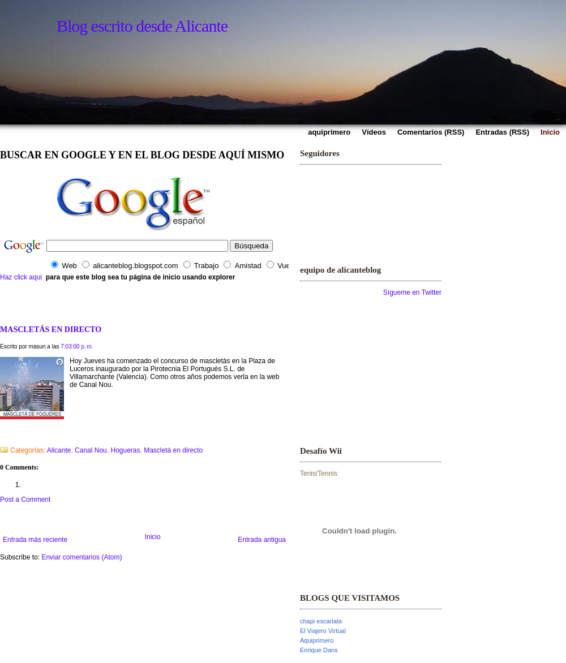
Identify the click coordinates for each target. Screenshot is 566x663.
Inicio (153, 537)
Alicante (59, 450)
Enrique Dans (319, 650)
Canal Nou (91, 450)
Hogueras (125, 450)
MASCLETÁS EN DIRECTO (50, 329)
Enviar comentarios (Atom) (81, 557)
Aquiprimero (316, 640)
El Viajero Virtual (323, 630)
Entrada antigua (262, 540)
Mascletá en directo (173, 450)
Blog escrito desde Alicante (142, 25)
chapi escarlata (321, 621)
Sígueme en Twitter (412, 292)
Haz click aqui (21, 277)
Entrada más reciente (35, 540)
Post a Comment (25, 499)
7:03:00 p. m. (77, 346)
